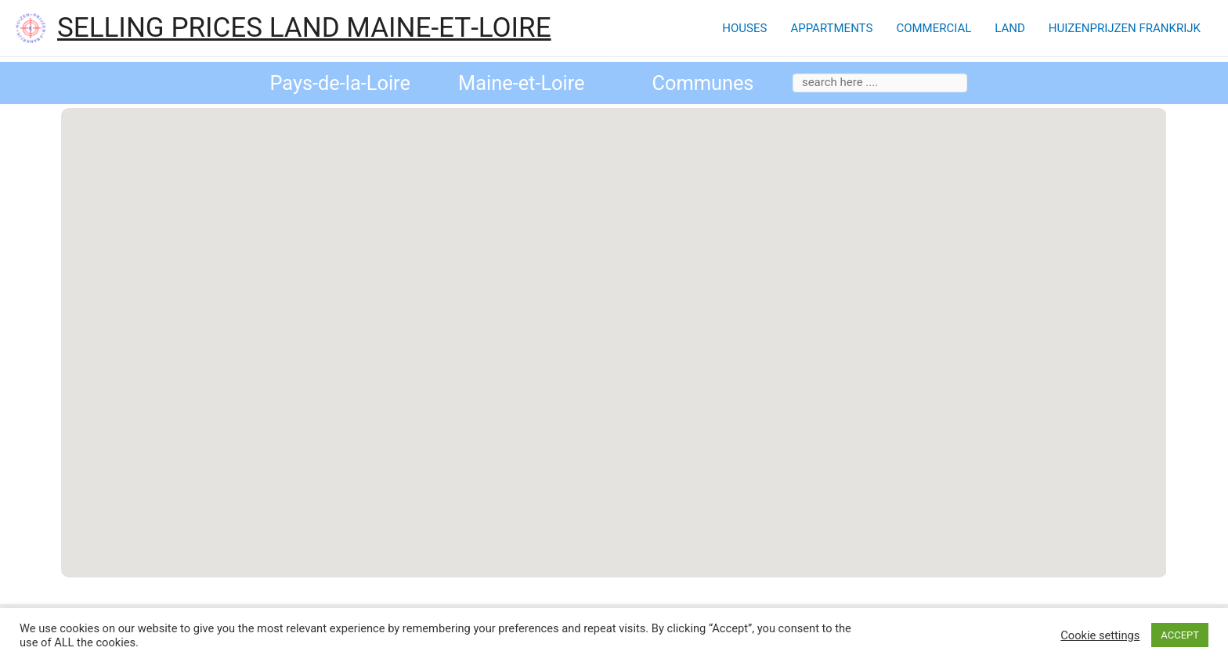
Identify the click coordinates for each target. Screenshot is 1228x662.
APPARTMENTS (831, 28)
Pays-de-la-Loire (339, 83)
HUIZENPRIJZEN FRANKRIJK (1125, 28)
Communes (702, 83)
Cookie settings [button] (1100, 635)
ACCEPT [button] (1180, 635)
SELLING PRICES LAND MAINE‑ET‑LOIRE (304, 28)
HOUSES (744, 28)
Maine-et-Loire (521, 83)
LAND (1010, 28)
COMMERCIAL (933, 28)
